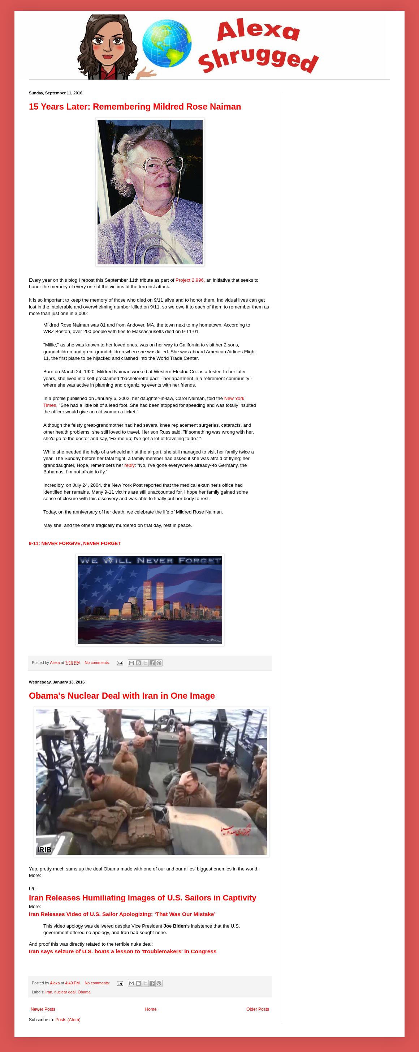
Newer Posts (43, 1009)
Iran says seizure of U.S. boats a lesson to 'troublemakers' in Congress (123, 951)
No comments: (98, 662)
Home (151, 1009)
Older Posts (257, 1009)
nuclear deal (64, 992)
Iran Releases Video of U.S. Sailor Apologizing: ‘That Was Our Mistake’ (122, 914)
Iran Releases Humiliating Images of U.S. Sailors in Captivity (142, 897)
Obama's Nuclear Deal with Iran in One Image (122, 695)
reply (129, 465)
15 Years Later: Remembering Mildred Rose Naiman (135, 106)
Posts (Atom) (67, 1019)
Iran (49, 992)
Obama (84, 992)
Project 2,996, (190, 280)
